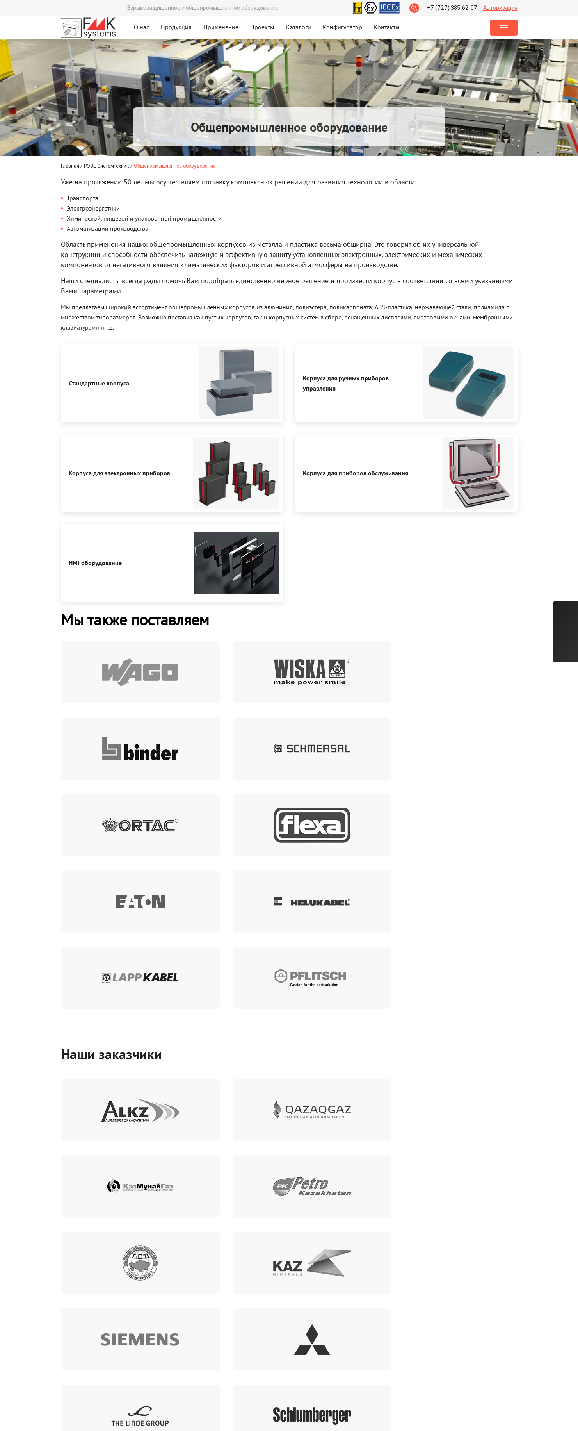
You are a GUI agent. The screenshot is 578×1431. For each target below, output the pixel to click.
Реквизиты (169, 1335)
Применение (220, 27)
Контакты (387, 27)
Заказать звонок (422, 1359)
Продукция (176, 27)
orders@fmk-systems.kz (327, 1368)
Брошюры (121, 1335)
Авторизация (500, 7)
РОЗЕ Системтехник (106, 166)
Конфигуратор (342, 27)
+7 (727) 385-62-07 (452, 7)
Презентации (126, 1351)
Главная (70, 166)
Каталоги (298, 27)
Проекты (262, 27)
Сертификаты (79, 1335)
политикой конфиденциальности (474, 1230)
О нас (141, 27)
